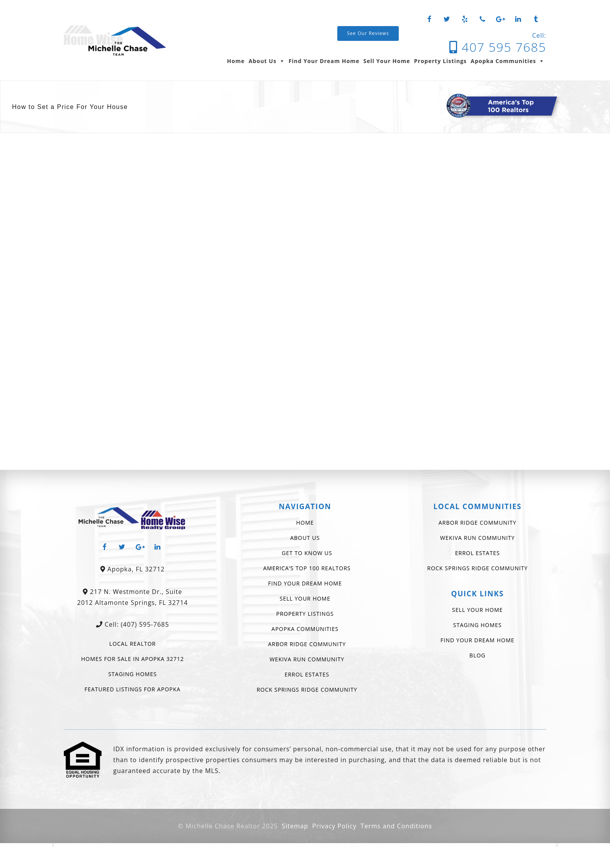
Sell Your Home (386, 61)
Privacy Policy (334, 826)
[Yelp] (464, 19)
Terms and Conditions (396, 826)
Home (236, 61)
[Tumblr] (535, 19)
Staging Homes (132, 674)
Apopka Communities (503, 61)
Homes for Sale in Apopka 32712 (132, 658)
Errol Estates (306, 674)
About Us (263, 61)
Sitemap (295, 826)
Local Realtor (132, 643)
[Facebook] (429, 19)
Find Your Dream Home (324, 61)
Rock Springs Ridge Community (307, 689)
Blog (478, 655)
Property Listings (440, 61)
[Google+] (500, 19)
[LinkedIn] (518, 19)
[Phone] (482, 19)
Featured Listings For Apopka (132, 689)
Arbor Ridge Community (307, 644)
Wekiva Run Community (307, 659)
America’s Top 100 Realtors (307, 568)
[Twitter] (447, 19)
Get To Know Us (307, 553)
